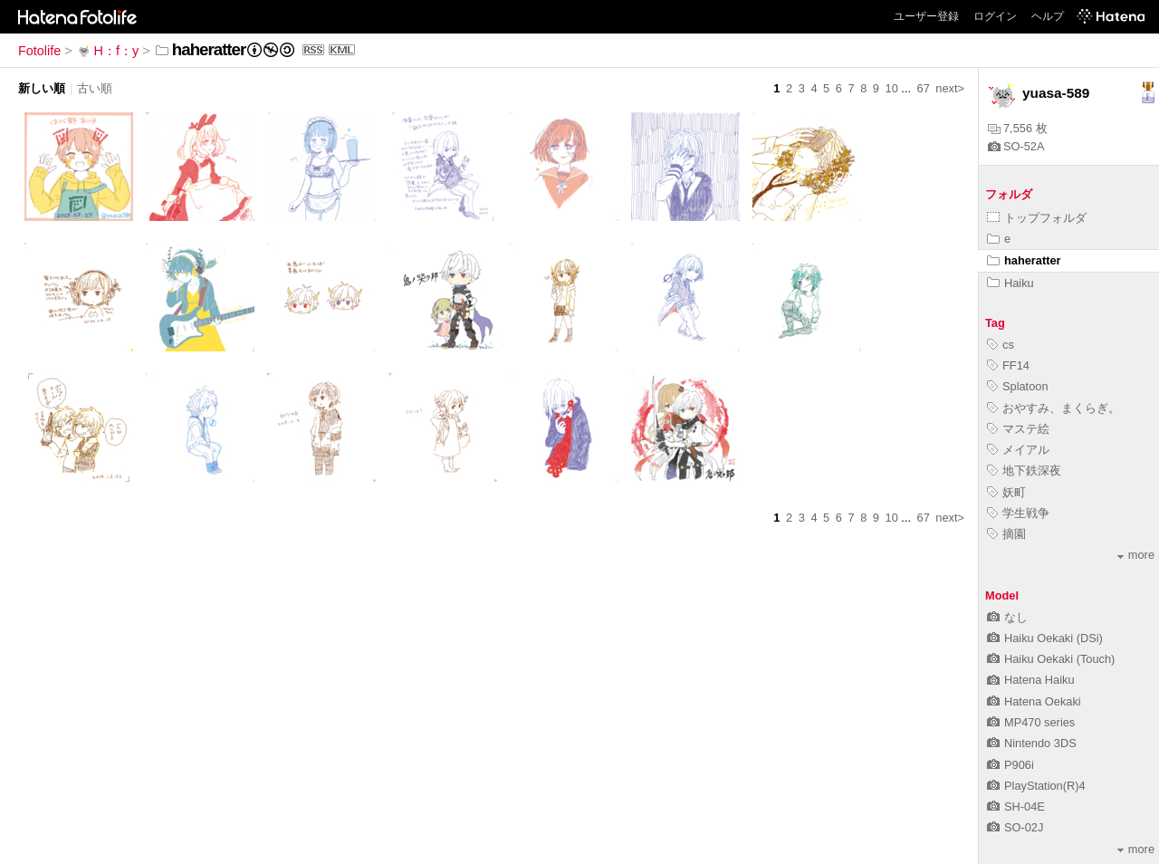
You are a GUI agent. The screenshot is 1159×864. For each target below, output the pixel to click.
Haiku (1010, 283)
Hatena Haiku (1031, 679)
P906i (1010, 765)
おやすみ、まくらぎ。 (1053, 408)
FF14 (1008, 365)
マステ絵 (1018, 429)
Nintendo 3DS (1032, 743)
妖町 (1006, 492)
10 (892, 88)
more (1135, 555)
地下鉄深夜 (1024, 470)
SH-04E (1016, 806)
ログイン (995, 16)
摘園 (1006, 534)
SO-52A (1016, 146)
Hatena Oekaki (1034, 701)
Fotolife (39, 50)
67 (923, 88)
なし (1007, 617)
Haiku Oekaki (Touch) (1051, 659)
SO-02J (1015, 827)
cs (1000, 344)
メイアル (1018, 449)
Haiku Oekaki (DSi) (1045, 638)
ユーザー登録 (926, 16)
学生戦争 (1018, 513)
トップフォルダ (1037, 218)
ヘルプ (1047, 16)
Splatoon (1018, 386)
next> (949, 88)
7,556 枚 (1018, 128)
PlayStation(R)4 (1036, 785)
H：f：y (107, 50)
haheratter (1024, 260)
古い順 (94, 88)
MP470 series (1031, 722)
